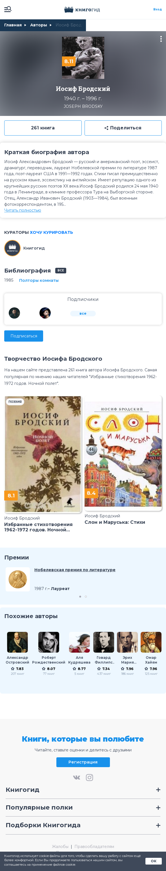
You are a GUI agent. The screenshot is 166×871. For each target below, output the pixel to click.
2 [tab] (86, 596)
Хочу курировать (51, 232)
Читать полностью (22, 210)
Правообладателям (94, 846)
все (60, 270)
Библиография (27, 270)
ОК (153, 861)
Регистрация (83, 762)
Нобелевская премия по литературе (75, 569)
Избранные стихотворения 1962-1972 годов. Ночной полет (38, 527)
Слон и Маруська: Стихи (115, 522)
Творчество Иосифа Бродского (53, 358)
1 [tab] (80, 596)
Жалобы (60, 846)
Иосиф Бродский (22, 518)
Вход (157, 9)
